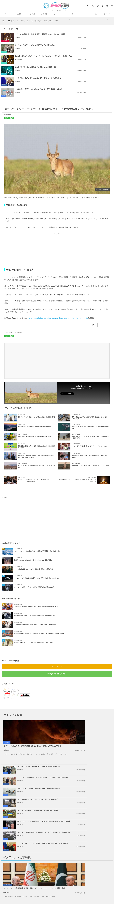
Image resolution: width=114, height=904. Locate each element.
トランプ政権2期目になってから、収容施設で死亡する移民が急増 (33, 536)
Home (6, 14)
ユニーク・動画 (69, 16)
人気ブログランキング (8, 665)
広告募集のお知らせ (92, 893)
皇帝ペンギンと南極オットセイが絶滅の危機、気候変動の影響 (36, 384)
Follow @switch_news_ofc (82, 361)
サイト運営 (35, 893)
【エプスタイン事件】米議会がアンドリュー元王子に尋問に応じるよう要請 (23, 870)
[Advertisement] (57, 217)
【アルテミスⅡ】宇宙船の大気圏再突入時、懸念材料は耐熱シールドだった (36, 545)
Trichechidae (18, 50)
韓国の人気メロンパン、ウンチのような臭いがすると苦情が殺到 (33, 609)
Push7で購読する (57, 633)
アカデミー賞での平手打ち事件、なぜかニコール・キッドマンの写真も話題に (23, 843)
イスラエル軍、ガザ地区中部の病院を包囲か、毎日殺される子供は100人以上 (23, 852)
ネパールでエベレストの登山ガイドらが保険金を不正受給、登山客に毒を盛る (37, 518)
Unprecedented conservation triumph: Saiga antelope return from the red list (58, 285)
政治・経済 (32, 14)
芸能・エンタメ (5, 40)
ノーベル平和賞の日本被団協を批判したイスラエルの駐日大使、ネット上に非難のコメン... (91, 806)
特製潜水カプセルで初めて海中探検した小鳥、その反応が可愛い (33, 527)
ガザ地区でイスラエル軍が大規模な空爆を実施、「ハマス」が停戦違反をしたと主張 (35, 817)
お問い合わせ (61, 893)
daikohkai (17, 39)
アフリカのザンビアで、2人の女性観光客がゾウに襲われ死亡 (93, 34)
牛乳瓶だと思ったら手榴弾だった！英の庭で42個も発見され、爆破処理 (23, 879)
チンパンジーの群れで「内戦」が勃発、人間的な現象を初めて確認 (34, 554)
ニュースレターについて (76, 893)
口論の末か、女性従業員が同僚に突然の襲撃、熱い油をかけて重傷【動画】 (36, 573)
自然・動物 (44, 14)
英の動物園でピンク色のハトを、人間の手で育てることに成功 (90, 432)
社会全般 (19, 14)
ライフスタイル (107, 16)
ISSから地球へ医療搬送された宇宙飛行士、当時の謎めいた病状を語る (35, 591)
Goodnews (82, 14)
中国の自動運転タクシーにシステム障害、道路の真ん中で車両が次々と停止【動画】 (39, 600)
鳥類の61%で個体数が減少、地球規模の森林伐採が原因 (34, 403)
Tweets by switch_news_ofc (57, 839)
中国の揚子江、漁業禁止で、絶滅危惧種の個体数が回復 (34, 394)
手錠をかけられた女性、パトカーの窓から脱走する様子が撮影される (34, 582)
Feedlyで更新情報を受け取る (57, 641)
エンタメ (95, 14)
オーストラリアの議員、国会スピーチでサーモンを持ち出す (89, 413)
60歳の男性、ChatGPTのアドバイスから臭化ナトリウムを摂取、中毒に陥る (23, 861)
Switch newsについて (21, 893)
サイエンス (57, 14)
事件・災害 (62, 40)
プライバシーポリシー (48, 893)
